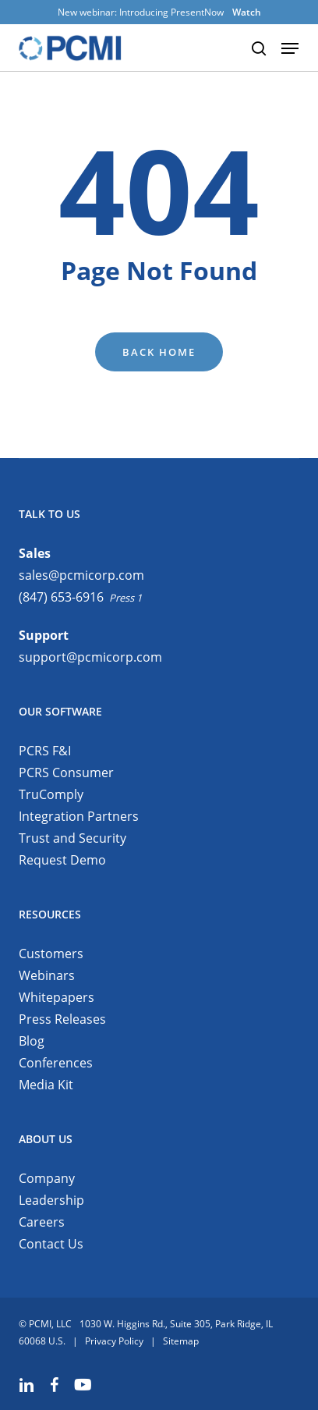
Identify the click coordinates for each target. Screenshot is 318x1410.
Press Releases (62, 1019)
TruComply (51, 794)
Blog (31, 1041)
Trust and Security (72, 838)
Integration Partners (79, 816)
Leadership (51, 1200)
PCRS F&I (45, 750)
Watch (246, 12)
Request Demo (62, 859)
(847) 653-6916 (61, 597)
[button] (290, 48)
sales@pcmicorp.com (81, 575)
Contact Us (51, 1243)
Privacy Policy (114, 1341)
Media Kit (46, 1084)
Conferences (56, 1062)
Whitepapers (56, 997)
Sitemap (181, 1341)
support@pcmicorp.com (90, 657)
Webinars (47, 975)
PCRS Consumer (66, 772)
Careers (42, 1222)
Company (47, 1178)
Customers (51, 953)
